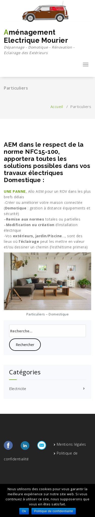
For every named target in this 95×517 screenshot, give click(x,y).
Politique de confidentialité (53, 511)
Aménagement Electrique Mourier (47, 42)
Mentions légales (71, 444)
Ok (24, 511)
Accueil (56, 106)
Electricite (17, 388)
